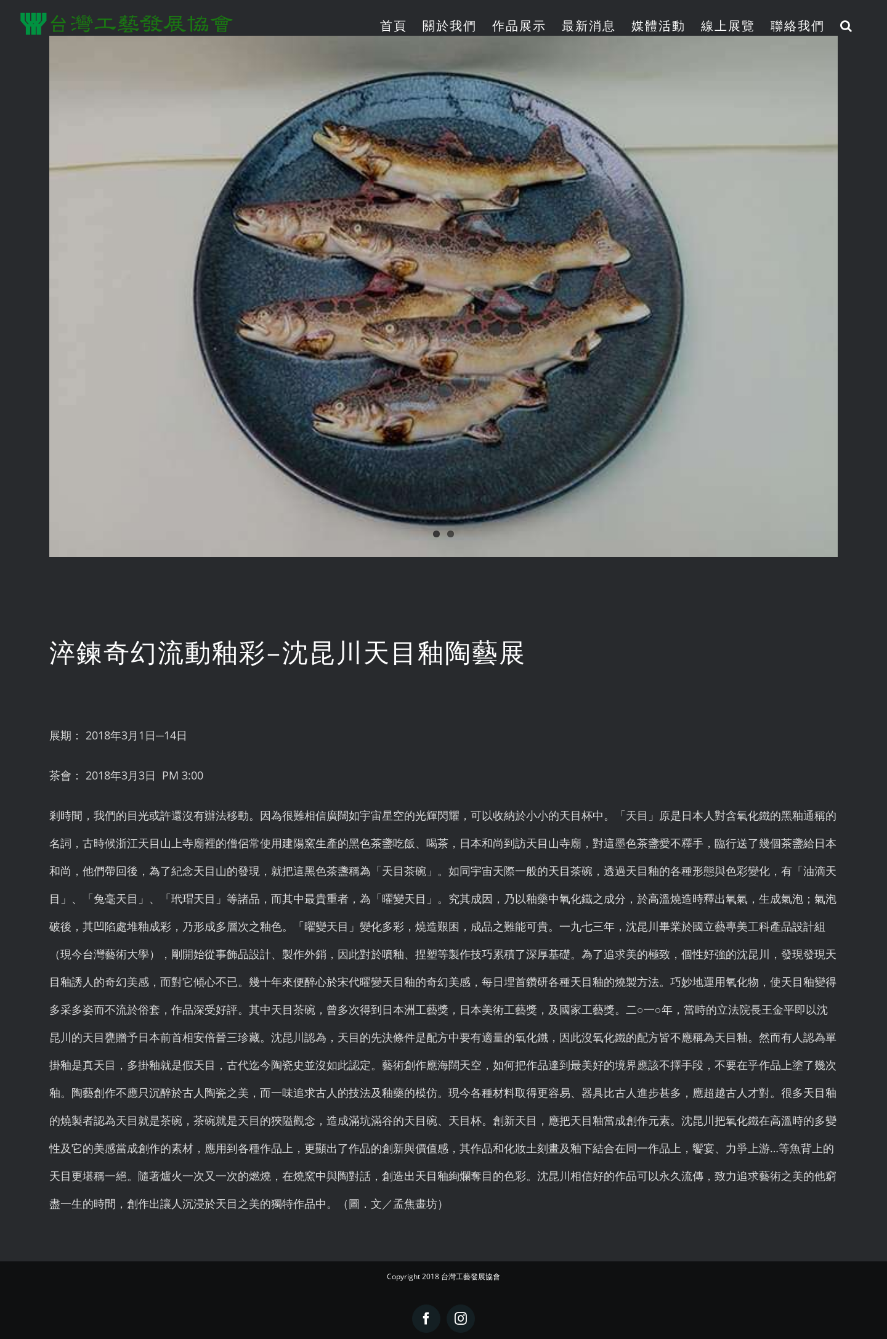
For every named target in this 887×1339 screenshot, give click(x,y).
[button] (846, 25)
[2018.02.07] (443, 297)
